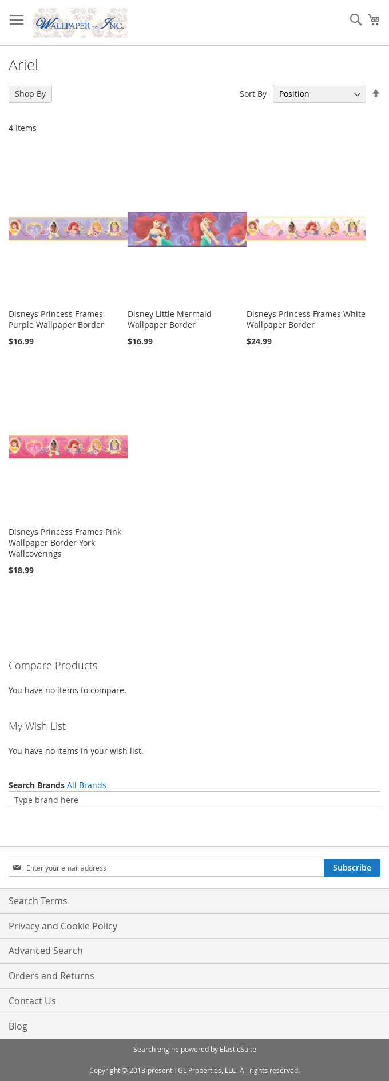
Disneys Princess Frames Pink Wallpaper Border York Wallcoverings (65, 542)
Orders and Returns (51, 975)
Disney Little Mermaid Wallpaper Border (170, 319)
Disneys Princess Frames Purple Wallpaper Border (56, 319)
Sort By (253, 93)
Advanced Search (46, 950)
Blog (18, 1026)
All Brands (86, 785)
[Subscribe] (352, 868)
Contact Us (32, 1001)
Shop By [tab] (30, 93)
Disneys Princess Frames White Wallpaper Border (306, 319)
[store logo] (80, 23)
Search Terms (38, 901)
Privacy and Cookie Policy (63, 926)
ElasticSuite (238, 1049)
